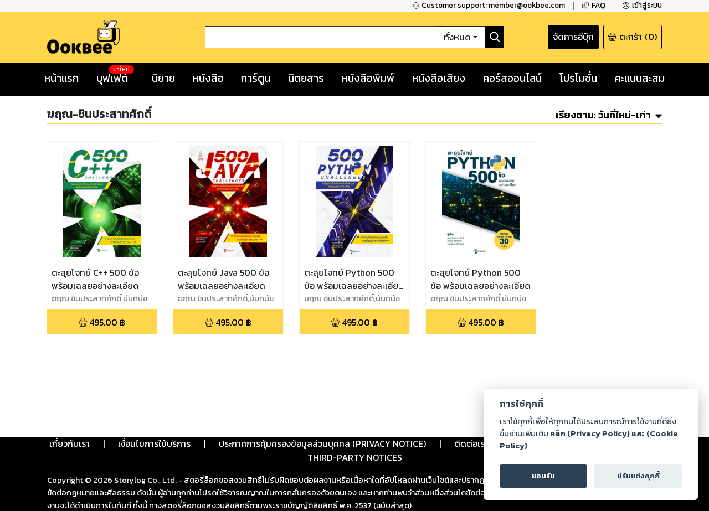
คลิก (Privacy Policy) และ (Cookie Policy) (589, 439)
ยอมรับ (543, 476)
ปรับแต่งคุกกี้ (638, 476)
